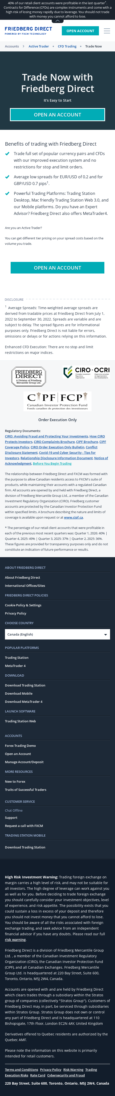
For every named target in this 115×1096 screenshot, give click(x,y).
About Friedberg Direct (22, 577)
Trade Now (93, 46)
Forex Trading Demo (20, 745)
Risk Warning (73, 1069)
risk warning (15, 939)
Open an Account (18, 754)
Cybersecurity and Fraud (66, 1075)
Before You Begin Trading (52, 463)
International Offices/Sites (25, 585)
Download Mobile (18, 693)
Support (11, 817)
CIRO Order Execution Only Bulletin (57, 447)
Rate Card (37, 1075)
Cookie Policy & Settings (23, 605)
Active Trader (39, 46)
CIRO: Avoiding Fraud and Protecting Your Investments (46, 436)
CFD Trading (67, 46)
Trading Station (16, 657)
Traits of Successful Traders (25, 789)
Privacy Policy (15, 613)
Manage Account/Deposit (24, 762)
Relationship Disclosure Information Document (57, 458)
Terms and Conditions (21, 1069)
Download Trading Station (25, 685)
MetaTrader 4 (15, 665)
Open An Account (57, 114)
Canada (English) (20, 634)
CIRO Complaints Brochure (54, 441)
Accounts (12, 46)
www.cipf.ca (73, 517)
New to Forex (15, 781)
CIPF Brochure (87, 441)
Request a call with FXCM (24, 825)
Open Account (80, 30)
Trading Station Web (20, 721)
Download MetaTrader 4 (23, 701)
